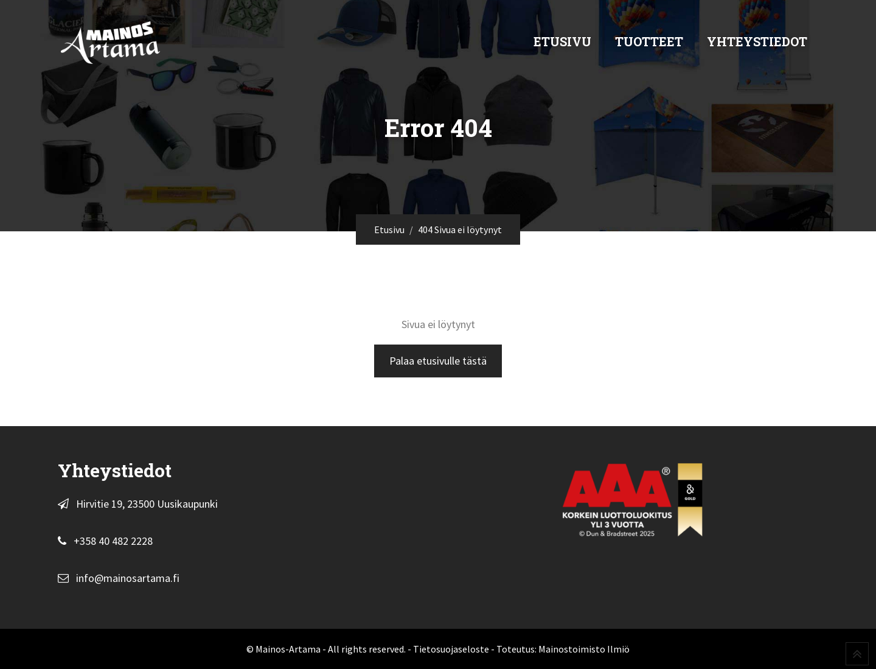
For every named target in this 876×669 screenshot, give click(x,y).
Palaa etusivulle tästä (438, 361)
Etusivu (562, 41)
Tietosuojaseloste (451, 649)
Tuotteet (649, 41)
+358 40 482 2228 (113, 541)
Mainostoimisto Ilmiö (584, 649)
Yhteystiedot (757, 41)
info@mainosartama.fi (127, 578)
